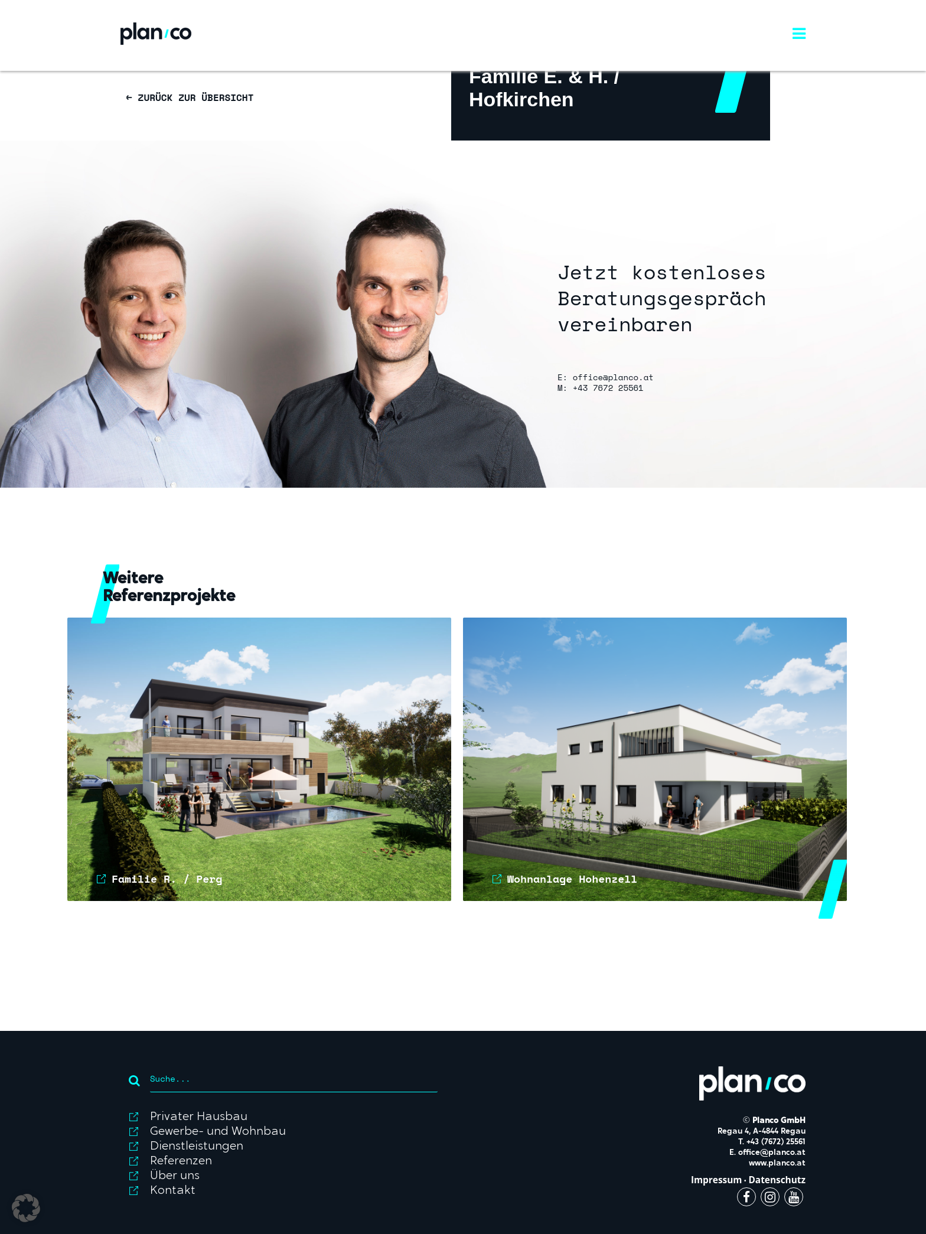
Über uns (175, 1176)
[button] (26, 1208)
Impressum (716, 1180)
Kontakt (172, 1191)
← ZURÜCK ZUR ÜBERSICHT (189, 97)
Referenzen (181, 1161)
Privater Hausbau (198, 1117)
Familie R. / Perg (167, 878)
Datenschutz (777, 1180)
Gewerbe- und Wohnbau (218, 1132)
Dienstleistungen (196, 1147)
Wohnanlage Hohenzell (572, 878)
